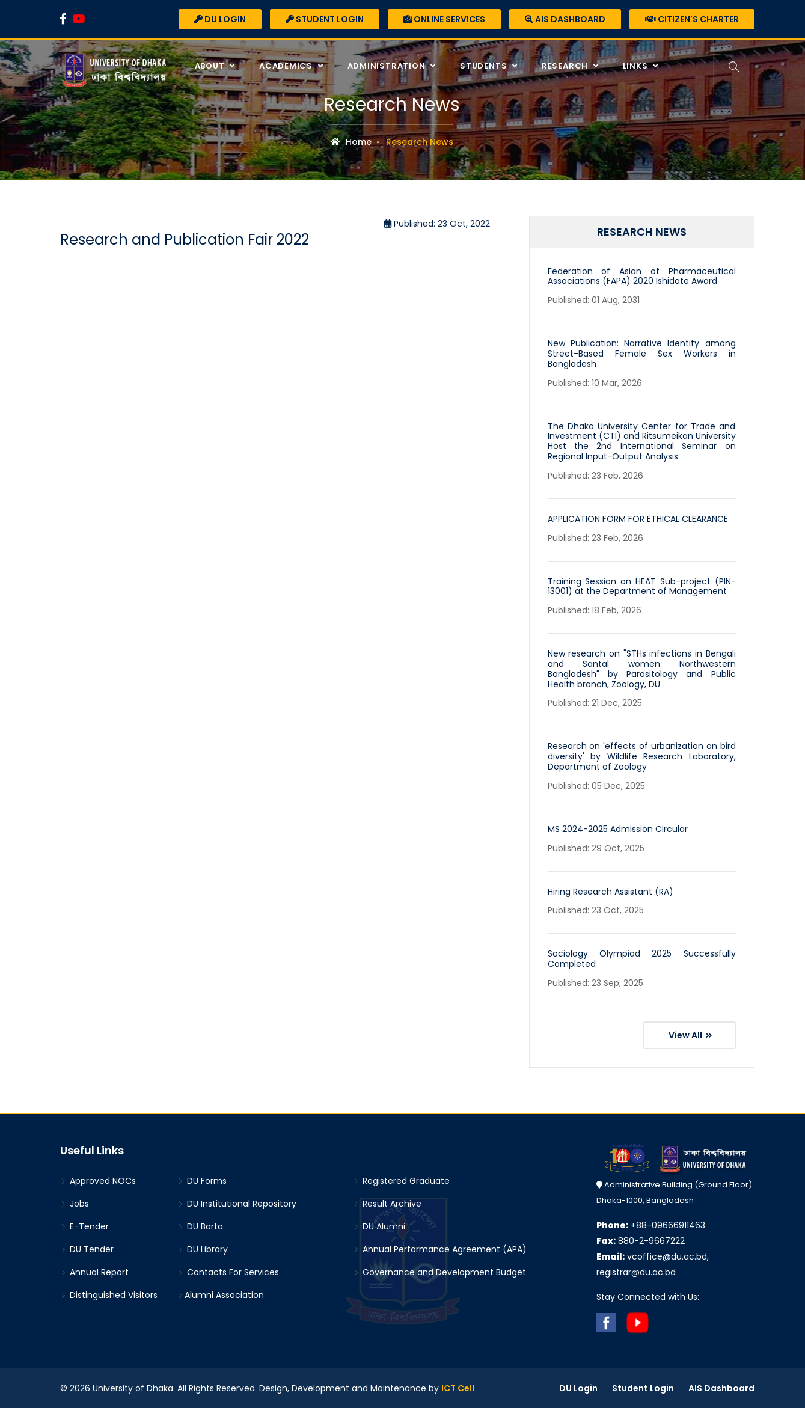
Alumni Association (220, 1295)
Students (484, 66)
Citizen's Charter (692, 19)
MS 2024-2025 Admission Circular (618, 829)
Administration (387, 66)
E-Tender (84, 1226)
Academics (287, 66)
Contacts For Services (228, 1272)
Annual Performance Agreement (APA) (440, 1249)
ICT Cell (457, 1388)
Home (351, 142)
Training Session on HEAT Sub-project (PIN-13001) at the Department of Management (642, 586)
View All (690, 1035)
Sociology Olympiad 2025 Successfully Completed (642, 958)
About (211, 66)
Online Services (444, 19)
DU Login (220, 19)
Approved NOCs (98, 1181)
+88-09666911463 (650, 1225)
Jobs (74, 1204)
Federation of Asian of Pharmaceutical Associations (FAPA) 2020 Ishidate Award (642, 276)
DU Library (202, 1249)
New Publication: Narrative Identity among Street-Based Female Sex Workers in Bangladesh (642, 353)
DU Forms (202, 1181)
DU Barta (200, 1226)
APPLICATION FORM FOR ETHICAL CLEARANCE (638, 519)
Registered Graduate (401, 1181)
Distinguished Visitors (109, 1295)
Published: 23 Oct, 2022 (437, 224)
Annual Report (94, 1272)
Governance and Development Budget (439, 1272)
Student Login (325, 19)
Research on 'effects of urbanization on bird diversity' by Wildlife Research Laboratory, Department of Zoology (642, 756)
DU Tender (87, 1249)
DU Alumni (379, 1226)
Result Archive (387, 1204)
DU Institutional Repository (236, 1204)
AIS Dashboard (565, 19)
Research (566, 66)
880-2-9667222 (640, 1241)
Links (636, 66)
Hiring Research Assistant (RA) (610, 892)
